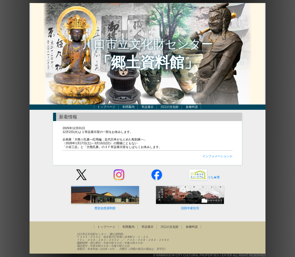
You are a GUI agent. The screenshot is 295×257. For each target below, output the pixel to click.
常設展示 (147, 107)
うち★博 (204, 177)
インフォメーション (216, 156)
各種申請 (192, 107)
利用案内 (128, 107)
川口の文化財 (169, 107)
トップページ (106, 107)
